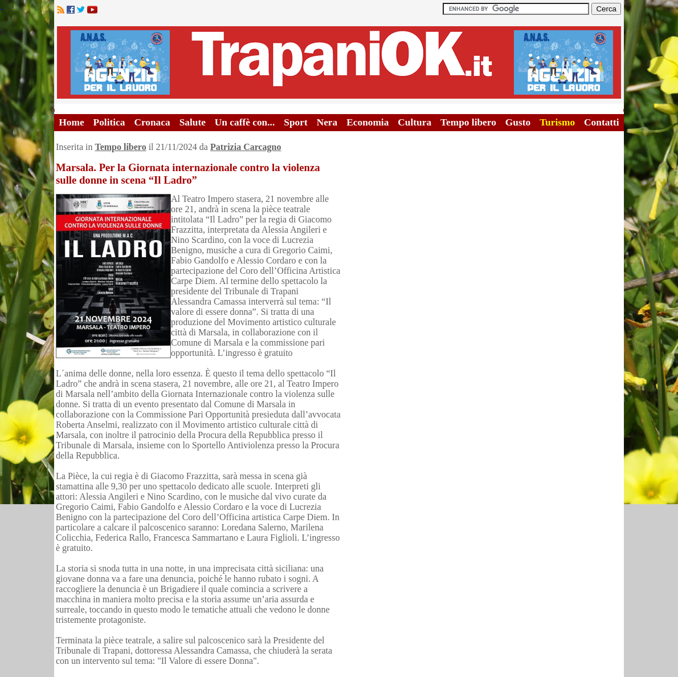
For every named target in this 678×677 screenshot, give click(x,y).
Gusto (517, 122)
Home (71, 122)
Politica (109, 122)
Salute (192, 122)
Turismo (557, 122)
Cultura (414, 122)
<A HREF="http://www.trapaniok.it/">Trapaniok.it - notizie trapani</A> (339, 62)
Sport (295, 122)
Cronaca (152, 122)
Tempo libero (468, 122)
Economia (367, 122)
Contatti (601, 122)
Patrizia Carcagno (245, 147)
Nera (327, 122)
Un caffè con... (245, 122)
